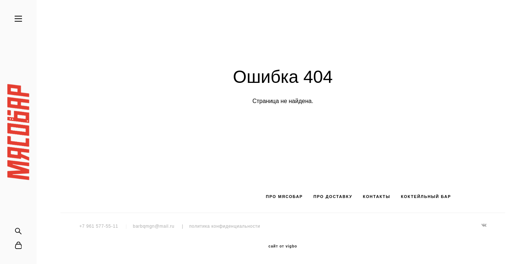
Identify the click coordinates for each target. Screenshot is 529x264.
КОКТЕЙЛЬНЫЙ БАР (426, 196)
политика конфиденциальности (224, 226)
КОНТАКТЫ (377, 196)
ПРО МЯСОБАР (284, 196)
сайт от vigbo (283, 246)
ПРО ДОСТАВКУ (332, 196)
